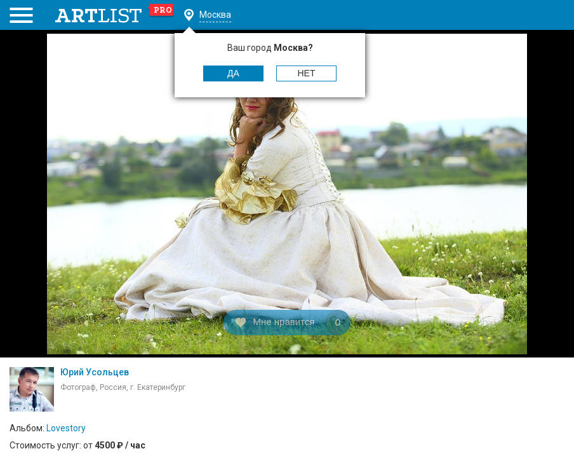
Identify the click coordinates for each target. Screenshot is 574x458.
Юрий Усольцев (94, 372)
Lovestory (66, 428)
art (115, 15)
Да (233, 73)
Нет (307, 73)
